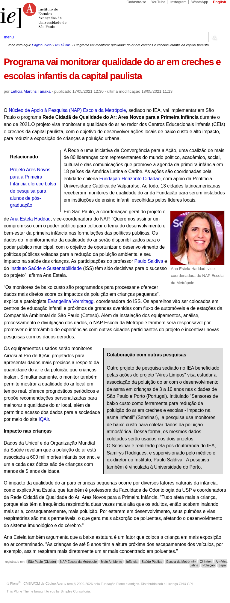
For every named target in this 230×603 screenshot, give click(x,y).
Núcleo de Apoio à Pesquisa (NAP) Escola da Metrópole (67, 110)
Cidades (205, 561)
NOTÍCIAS (63, 45)
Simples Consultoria (75, 591)
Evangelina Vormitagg (69, 301)
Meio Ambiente (111, 561)
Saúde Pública (152, 561)
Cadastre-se (136, 2)
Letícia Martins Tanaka (31, 91)
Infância (132, 561)
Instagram (178, 2)
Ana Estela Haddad (30, 218)
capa (222, 565)
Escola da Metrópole (181, 561)
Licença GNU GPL (180, 583)
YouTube (158, 2)
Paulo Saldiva (149, 261)
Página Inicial (42, 45)
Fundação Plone (113, 583)
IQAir (44, 419)
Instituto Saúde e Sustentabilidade (46, 268)
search (214, 37)
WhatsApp (199, 2)
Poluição (208, 565)
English (219, 2)
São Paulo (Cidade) (42, 561)
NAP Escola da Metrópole (78, 561)
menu (9, 37)
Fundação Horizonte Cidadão (129, 178)
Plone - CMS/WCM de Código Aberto (38, 583)
